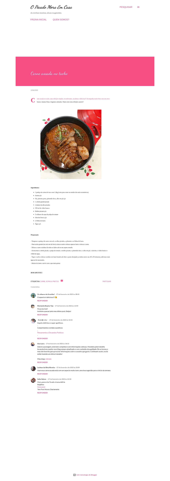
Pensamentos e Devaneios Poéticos (50, 333)
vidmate (48, 359)
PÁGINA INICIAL (38, 19)
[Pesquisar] (126, 7)
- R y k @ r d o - (42, 320)
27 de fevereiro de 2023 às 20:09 (68, 367)
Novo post (41, 387)
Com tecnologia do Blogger (85, 475)
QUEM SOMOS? (61, 19)
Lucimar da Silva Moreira (46, 367)
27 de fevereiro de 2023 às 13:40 (66, 306)
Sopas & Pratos (52, 281)
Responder (42, 301)
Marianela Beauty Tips (45, 306)
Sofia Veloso (42, 379)
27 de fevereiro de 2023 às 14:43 (60, 320)
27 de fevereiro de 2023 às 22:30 (59, 379)
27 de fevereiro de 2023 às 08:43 (67, 294)
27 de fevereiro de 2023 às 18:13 (57, 344)
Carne (42, 281)
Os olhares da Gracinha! (46, 294)
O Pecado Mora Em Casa (51, 7)
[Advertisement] (85, 41)
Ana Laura (40, 344)
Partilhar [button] (107, 281)
